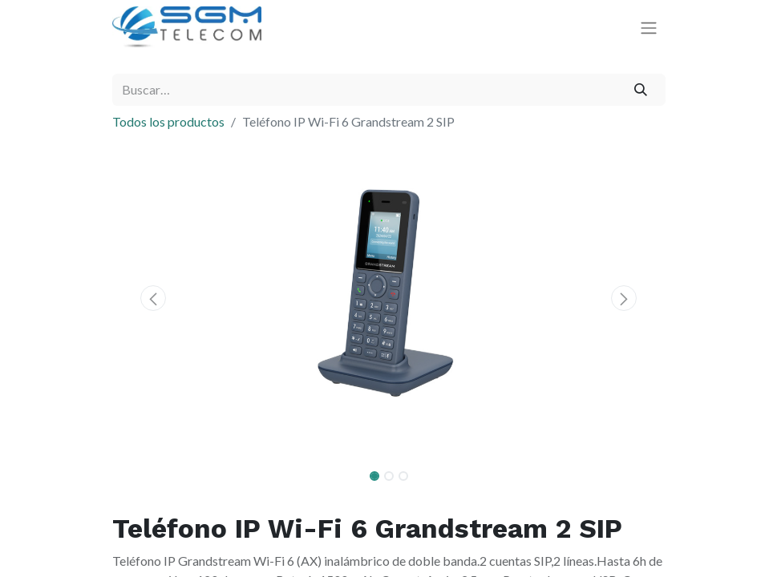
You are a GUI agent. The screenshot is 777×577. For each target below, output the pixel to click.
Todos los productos (168, 121)
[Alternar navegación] (649, 27)
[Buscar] (640, 90)
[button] (154, 298)
